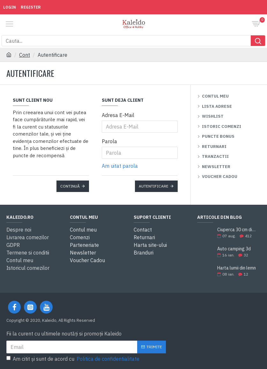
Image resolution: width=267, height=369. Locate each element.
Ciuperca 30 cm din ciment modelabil (236, 229)
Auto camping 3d (234, 249)
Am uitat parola (120, 166)
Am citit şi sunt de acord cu (73, 359)
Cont (24, 55)
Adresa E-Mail (118, 115)
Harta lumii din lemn (236, 268)
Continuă (70, 186)
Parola (109, 141)
